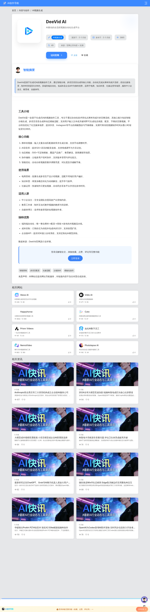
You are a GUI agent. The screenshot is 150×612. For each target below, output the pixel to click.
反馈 (74, 55)
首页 (14, 10)
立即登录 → (142, 610)
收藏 (86, 55)
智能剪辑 (23, 271)
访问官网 (56, 55)
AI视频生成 (37, 10)
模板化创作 (69, 271)
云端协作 (57, 271)
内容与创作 (24, 10)
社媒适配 (46, 271)
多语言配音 (35, 271)
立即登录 (75, 259)
